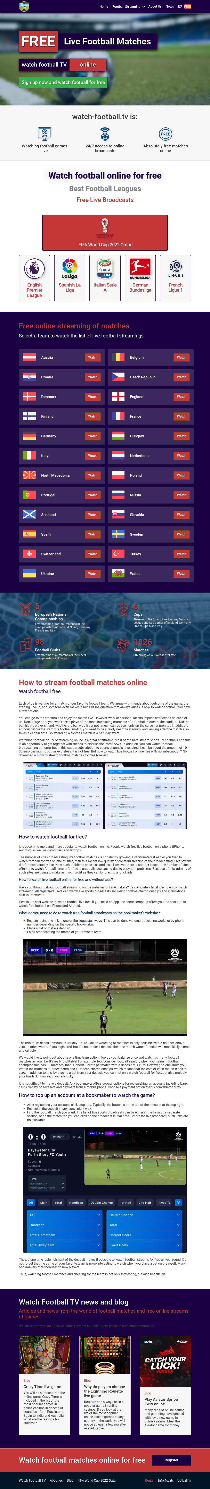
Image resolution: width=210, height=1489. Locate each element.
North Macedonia (55, 475)
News (170, 6)
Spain (46, 534)
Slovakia (137, 515)
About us (56, 1480)
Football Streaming (126, 6)
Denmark (48, 397)
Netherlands (140, 456)
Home (103, 6)
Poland (136, 475)
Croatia (47, 377)
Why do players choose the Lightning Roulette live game (104, 1391)
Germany (48, 436)
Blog (27, 1381)
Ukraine (47, 574)
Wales (135, 574)
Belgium (137, 357)
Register (171, 1460)
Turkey (135, 554)
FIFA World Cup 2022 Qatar (97, 1480)
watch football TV (44, 64)
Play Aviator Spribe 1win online (161, 1401)
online (88, 64)
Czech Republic (142, 377)
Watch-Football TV (32, 1480)
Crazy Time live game (42, 1387)
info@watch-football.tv (174, 1480)
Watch (92, 357)
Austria (47, 357)
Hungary (137, 436)
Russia (135, 495)
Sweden (136, 534)
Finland (47, 416)
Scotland (48, 515)
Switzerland (51, 554)
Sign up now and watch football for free (63, 82)
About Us (155, 6)
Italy (44, 456)
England (136, 397)
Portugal (48, 495)
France (135, 416)
